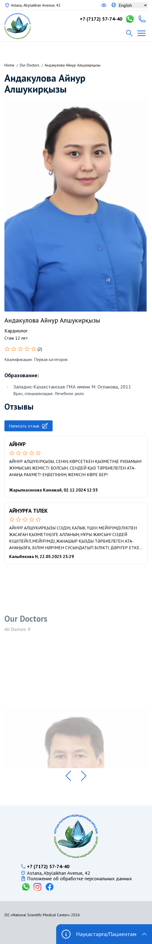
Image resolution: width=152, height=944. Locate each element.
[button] (68, 776)
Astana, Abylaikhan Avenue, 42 (36, 5)
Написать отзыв (28, 426)
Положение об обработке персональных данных (79, 878)
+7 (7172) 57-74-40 (101, 18)
